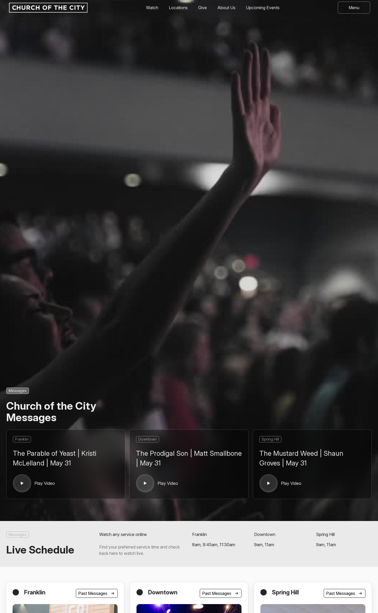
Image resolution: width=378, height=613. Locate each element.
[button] (354, 8)
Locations (178, 7)
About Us (226, 7)
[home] (48, 8)
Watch (152, 7)
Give (202, 7)
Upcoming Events (263, 7)
